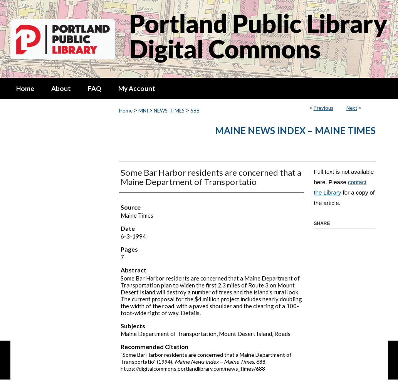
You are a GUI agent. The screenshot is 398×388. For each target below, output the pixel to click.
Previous (323, 108)
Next (351, 108)
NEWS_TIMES (169, 110)
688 (195, 110)
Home (126, 110)
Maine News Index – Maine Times (295, 130)
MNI (143, 110)
